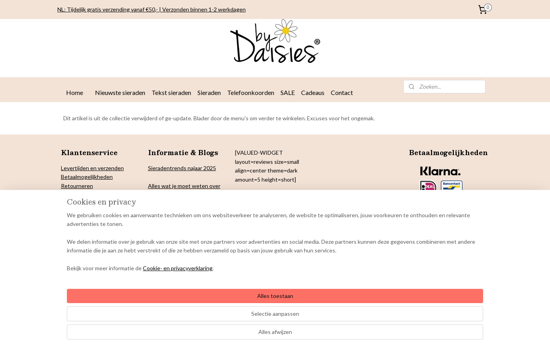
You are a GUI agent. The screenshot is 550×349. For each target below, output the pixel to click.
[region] (222, 309)
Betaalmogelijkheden (87, 176)
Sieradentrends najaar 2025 (182, 168)
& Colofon (99, 212)
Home (74, 92)
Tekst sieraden (171, 92)
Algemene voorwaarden (90, 229)
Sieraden (209, 92)
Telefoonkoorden (250, 92)
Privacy (70, 194)
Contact (342, 92)
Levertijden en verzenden (92, 168)
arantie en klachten (89, 221)
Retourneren (77, 185)
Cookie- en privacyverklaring (168, 335)
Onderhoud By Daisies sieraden (100, 238)
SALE (288, 92)
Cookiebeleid (77, 203)
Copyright (73, 212)
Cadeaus (312, 92)
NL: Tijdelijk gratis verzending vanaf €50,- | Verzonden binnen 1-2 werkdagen (151, 9)
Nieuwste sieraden (120, 92)
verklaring (91, 194)
